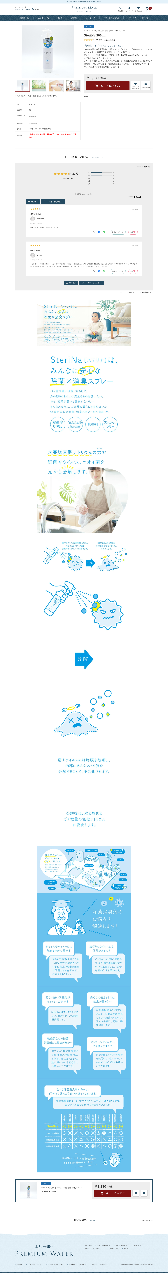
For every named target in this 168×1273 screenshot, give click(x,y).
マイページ (129, 9)
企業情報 (20, 1264)
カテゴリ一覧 (43, 18)
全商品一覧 (24, 18)
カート (148, 9)
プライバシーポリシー (35, 1264)
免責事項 (72, 1264)
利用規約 (83, 1264)
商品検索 (120, 9)
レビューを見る (109, 40)
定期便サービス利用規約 (99, 1264)
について (138, 18)
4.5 (75, 174)
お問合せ (127, 1248)
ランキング (90, 18)
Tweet (86, 96)
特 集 (60, 18)
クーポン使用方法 (121, 1245)
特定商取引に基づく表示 (55, 1264)
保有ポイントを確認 (24, 9)
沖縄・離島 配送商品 (111, 18)
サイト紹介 (88, 1245)
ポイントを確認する (103, 1245)
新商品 (74, 18)
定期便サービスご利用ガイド (94, 1248)
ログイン (139, 292)
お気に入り (138, 9)
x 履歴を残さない (147, 1220)
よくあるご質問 (113, 1248)
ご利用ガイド (137, 1245)
